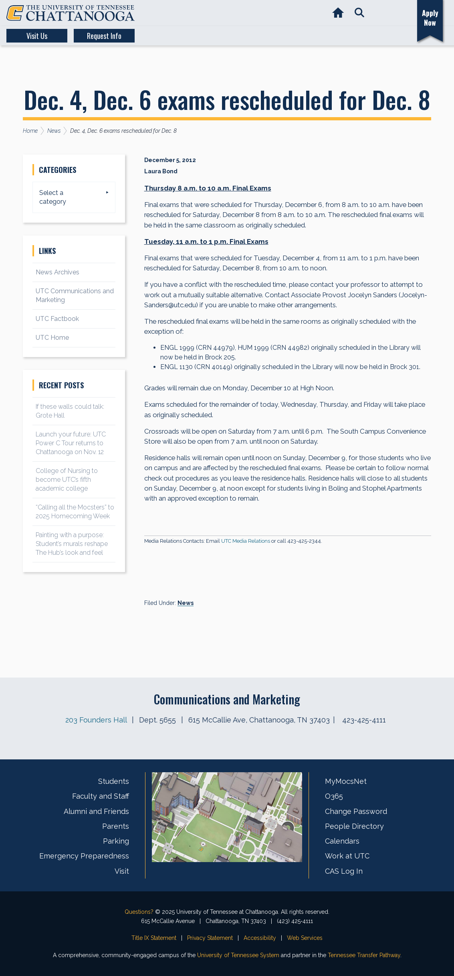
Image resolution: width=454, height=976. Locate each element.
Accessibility (260, 938)
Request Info (104, 35)
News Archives (57, 272)
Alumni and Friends (96, 811)
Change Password (356, 811)
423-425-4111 (364, 720)
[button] (359, 13)
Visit (122, 871)
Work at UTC (347, 856)
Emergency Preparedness (84, 856)
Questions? (139, 912)
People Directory (354, 826)
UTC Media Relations (245, 541)
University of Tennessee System (238, 955)
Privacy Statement (210, 938)
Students (113, 781)
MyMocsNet (346, 781)
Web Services (305, 938)
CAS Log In (344, 871)
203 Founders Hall (96, 720)
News (186, 603)
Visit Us (36, 35)
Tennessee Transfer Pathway (364, 955)
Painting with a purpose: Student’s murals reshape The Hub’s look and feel (72, 543)
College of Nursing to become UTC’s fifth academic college (67, 479)
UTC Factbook (57, 319)
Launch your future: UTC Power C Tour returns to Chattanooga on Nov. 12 (71, 443)
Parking (116, 841)
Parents (115, 826)
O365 (334, 796)
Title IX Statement (153, 938)
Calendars (342, 841)
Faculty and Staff (100, 796)
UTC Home (52, 337)
